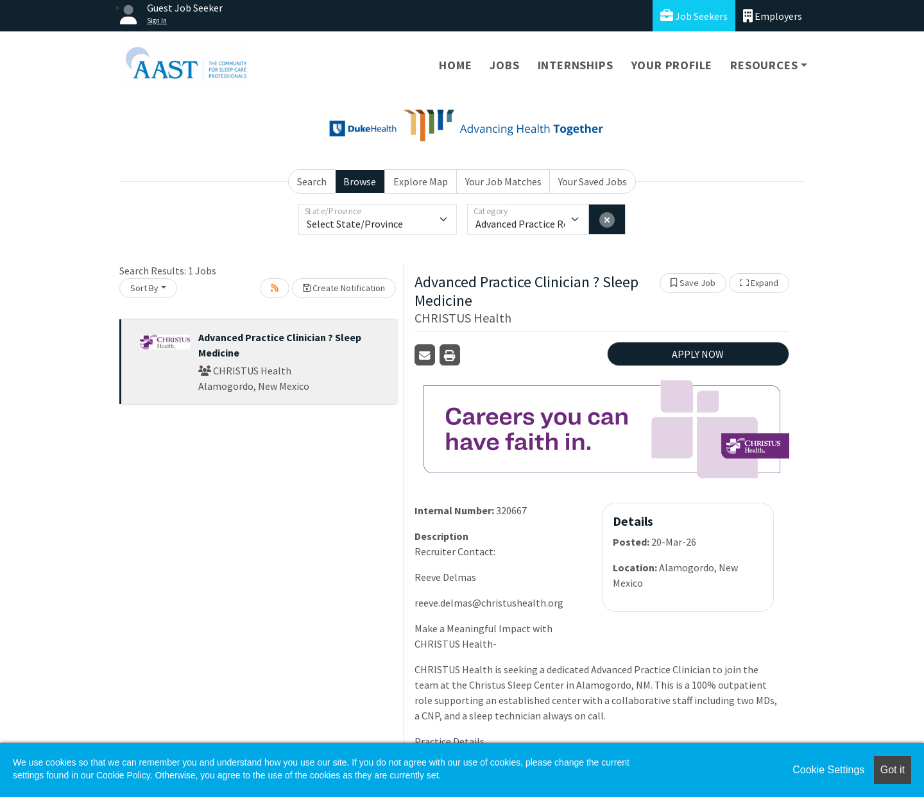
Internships (575, 65)
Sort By (144, 288)
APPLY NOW (698, 354)
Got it (892, 769)
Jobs (504, 65)
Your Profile (672, 65)
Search (312, 181)
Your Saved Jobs (592, 181)
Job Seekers (694, 16)
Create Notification (344, 288)
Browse (359, 181)
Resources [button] (764, 65)
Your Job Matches (503, 181)
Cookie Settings (828, 769)
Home (455, 65)
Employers (772, 16)
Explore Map (420, 181)
